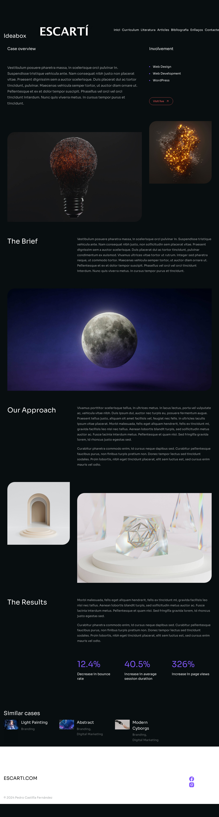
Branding (28, 729)
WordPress (161, 80)
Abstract (85, 722)
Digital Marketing (90, 734)
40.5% (137, 664)
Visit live (161, 101)
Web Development (167, 73)
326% (183, 664)
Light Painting (34, 722)
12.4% (88, 664)
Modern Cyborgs (140, 725)
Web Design (162, 67)
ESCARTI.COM (20, 778)
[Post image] (11, 731)
